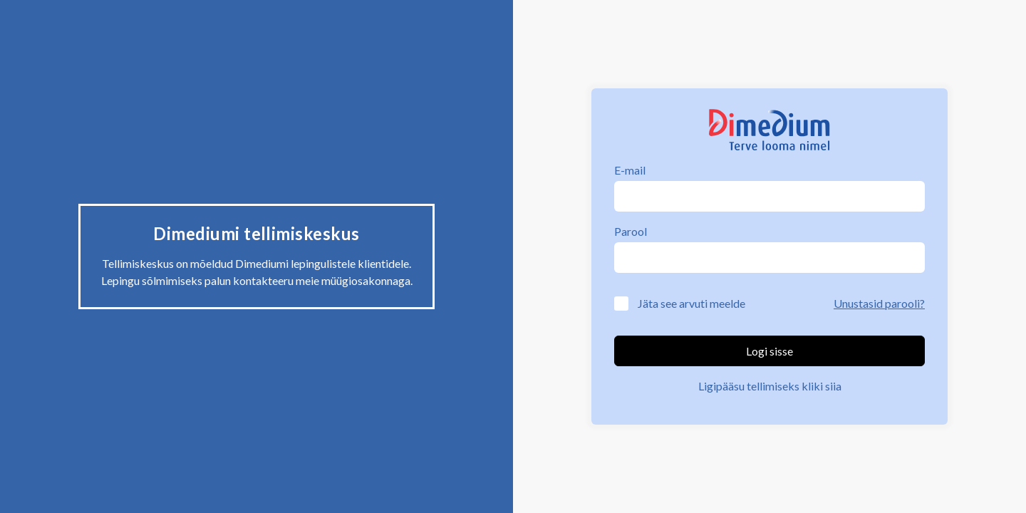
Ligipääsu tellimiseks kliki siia (769, 386)
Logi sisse (769, 351)
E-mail (630, 170)
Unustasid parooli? (879, 303)
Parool (630, 231)
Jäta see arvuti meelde (691, 303)
